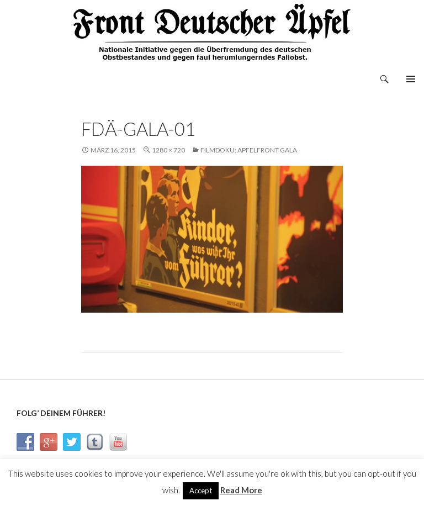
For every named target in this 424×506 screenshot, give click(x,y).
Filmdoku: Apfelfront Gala (248, 150)
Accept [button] (200, 490)
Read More (241, 490)
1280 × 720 (168, 150)
